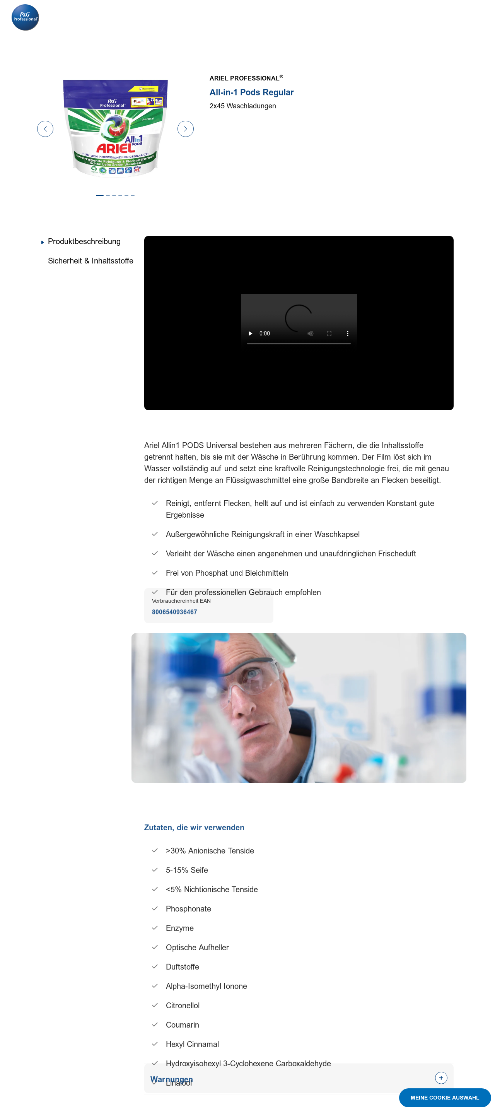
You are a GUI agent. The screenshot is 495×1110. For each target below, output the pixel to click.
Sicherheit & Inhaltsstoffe (90, 261)
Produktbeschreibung (84, 241)
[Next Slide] (186, 129)
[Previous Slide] (45, 129)
